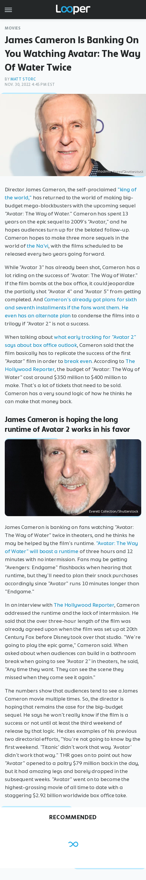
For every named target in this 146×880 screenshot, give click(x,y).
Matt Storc (23, 79)
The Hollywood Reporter (84, 605)
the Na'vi (37, 245)
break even (77, 361)
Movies (13, 28)
